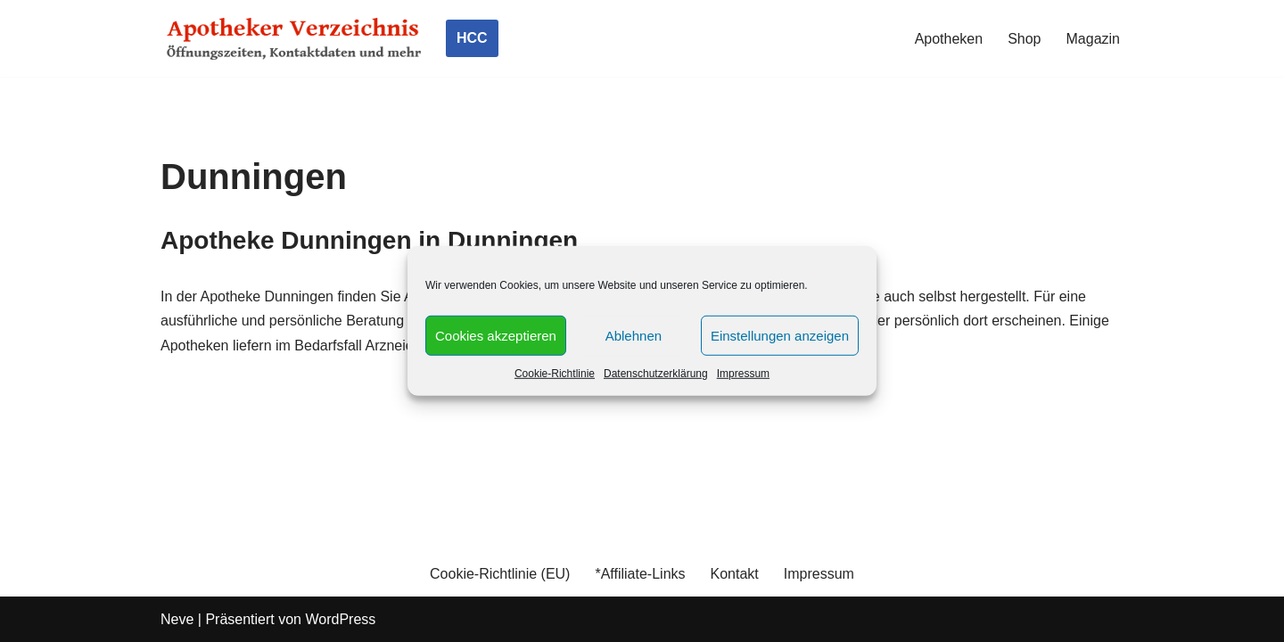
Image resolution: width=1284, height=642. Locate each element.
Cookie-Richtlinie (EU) (500, 573)
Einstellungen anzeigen (780, 334)
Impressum (743, 373)
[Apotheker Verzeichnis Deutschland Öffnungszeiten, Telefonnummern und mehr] (294, 38)
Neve (176, 619)
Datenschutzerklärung (656, 373)
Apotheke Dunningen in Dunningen (369, 240)
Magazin (1093, 38)
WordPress (340, 619)
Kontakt (735, 573)
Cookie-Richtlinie (554, 373)
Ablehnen (633, 334)
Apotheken (949, 38)
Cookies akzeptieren (495, 334)
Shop (1024, 38)
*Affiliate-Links (640, 573)
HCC (472, 37)
